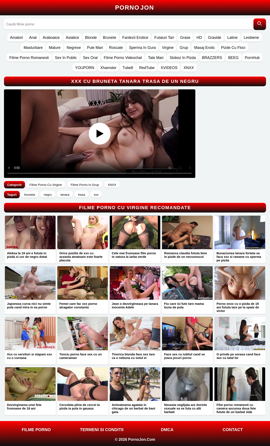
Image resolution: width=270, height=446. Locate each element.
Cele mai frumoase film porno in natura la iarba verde (134, 254)
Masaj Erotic (204, 48)
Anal (33, 37)
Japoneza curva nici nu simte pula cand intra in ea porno (29, 305)
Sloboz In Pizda (183, 58)
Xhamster (108, 68)
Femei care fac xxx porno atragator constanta (78, 305)
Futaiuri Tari (164, 37)
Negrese (74, 48)
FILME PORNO (36, 429)
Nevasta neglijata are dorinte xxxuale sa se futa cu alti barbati (185, 408)
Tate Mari (155, 58)
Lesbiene (251, 37)
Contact (233, 429)
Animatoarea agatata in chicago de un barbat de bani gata (133, 408)
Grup (184, 48)
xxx (96, 194)
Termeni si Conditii (102, 429)
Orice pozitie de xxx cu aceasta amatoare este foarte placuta (81, 256)
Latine (232, 37)
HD (199, 37)
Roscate (116, 48)
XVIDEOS (169, 68)
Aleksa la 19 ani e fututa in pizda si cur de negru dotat (27, 254)
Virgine (168, 48)
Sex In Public (66, 58)
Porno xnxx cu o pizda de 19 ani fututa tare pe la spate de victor (238, 307)
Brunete (109, 37)
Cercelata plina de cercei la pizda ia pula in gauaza (79, 406)
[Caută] (259, 24)
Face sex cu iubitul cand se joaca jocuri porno (184, 356)
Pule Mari (95, 48)
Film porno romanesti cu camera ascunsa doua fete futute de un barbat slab (236, 408)
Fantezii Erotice (135, 37)
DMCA (167, 429)
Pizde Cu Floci (233, 48)
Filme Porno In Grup (85, 184)
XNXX (189, 68)
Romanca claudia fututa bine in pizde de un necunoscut (185, 254)
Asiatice (72, 37)
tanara (64, 194)
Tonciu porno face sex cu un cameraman (80, 356)
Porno (134, 7)
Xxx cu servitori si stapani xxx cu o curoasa (29, 356)
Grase (185, 37)
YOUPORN (84, 68)
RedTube (146, 68)
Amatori (16, 37)
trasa (81, 194)
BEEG (233, 58)
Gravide (214, 37)
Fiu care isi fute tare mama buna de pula (184, 305)
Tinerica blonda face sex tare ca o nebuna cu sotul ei (133, 356)
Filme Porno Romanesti (29, 58)
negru (48, 194)
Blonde (91, 37)
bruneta (29, 194)
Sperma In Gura (142, 48)
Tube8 (128, 68)
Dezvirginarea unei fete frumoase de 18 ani (24, 406)
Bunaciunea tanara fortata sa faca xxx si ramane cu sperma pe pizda (239, 256)
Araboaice (51, 37)
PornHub (252, 58)
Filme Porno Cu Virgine (46, 184)
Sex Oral (90, 58)
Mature (55, 48)
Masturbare (33, 48)
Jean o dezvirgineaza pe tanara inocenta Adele (135, 305)
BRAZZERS (212, 58)
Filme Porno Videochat (123, 58)
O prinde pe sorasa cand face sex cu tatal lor (238, 356)
